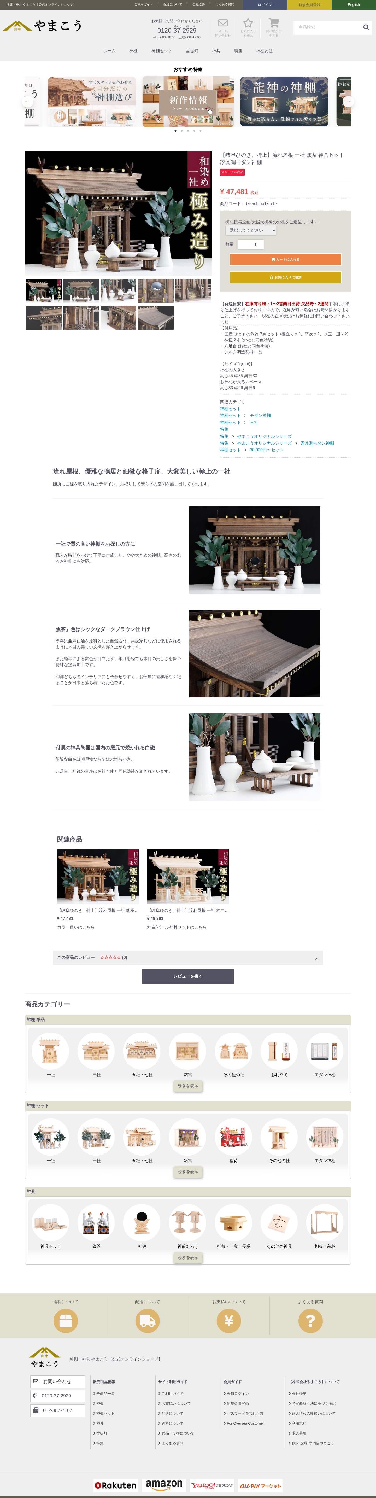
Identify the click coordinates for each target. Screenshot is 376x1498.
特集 (238, 51)
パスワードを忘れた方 (243, 1415)
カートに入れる (285, 259)
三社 (254, 424)
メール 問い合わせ (223, 30)
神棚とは (264, 51)
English (354, 5)
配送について (172, 4)
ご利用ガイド (143, 4)
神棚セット (161, 51)
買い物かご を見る (273, 30)
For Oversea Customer (244, 1425)
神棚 (133, 51)
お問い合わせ (52, 1383)
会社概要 (198, 4)
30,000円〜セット (267, 452)
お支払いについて (174, 1405)
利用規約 (298, 1425)
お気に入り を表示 (248, 30)
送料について (171, 1425)
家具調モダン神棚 (317, 445)
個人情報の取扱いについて (312, 1415)
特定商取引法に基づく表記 (312, 1405)
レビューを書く (188, 978)
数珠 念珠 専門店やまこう (311, 1445)
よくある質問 (224, 4)
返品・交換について (176, 1435)
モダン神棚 (260, 417)
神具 (216, 51)
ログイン (265, 5)
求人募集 (298, 1435)
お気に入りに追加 (285, 278)
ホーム (109, 51)
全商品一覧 (104, 1395)
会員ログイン (236, 1395)
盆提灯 (192, 51)
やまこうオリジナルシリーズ (264, 438)
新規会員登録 (309, 5)
